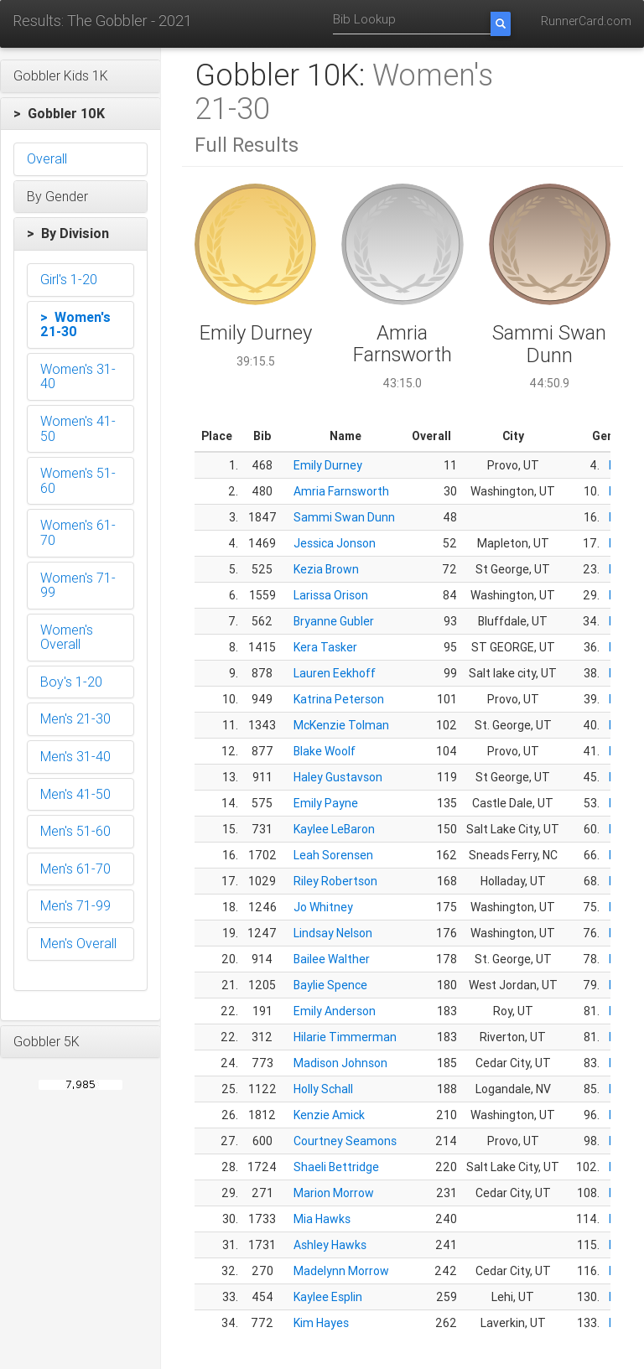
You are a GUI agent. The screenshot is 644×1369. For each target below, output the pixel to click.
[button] (80, 76)
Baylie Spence (330, 985)
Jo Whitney (323, 907)
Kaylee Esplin (327, 1296)
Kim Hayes (321, 1322)
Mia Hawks (322, 1218)
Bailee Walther (331, 959)
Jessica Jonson (334, 543)
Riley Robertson (335, 881)
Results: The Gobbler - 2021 (102, 20)
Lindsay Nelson (332, 933)
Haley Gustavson (337, 777)
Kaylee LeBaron (334, 829)
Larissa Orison (330, 595)
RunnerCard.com (586, 21)
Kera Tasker (325, 647)
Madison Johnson (340, 1063)
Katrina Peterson (338, 699)
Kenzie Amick (329, 1115)
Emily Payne (325, 803)
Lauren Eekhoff (334, 673)
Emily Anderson (334, 1011)
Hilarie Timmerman (345, 1037)
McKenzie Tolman (341, 725)
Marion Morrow (333, 1192)
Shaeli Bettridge (336, 1167)
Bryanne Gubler (333, 621)
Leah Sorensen (333, 855)
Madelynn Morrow (341, 1270)
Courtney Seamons (345, 1141)
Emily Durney (327, 465)
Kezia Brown (326, 569)
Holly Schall (323, 1089)
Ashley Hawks (329, 1244)
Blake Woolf (324, 751)
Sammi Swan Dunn (344, 517)
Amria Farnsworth (341, 491)
